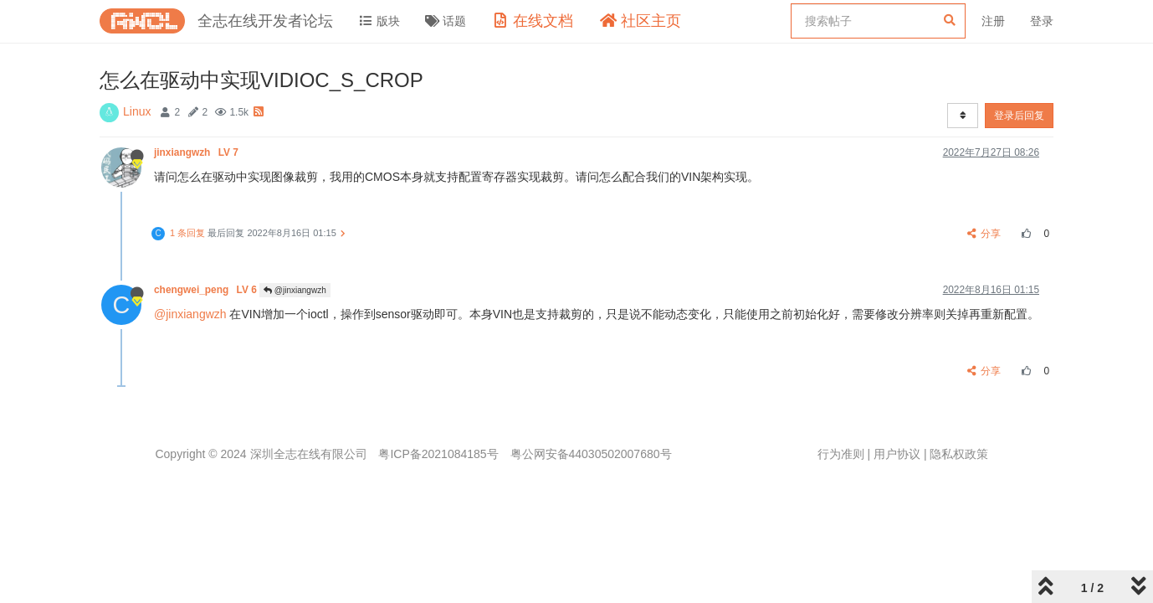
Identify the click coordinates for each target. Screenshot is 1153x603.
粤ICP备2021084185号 (438, 454)
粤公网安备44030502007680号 (591, 454)
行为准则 (840, 454)
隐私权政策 (959, 454)
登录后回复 (1019, 115)
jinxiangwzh (197, 152)
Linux (137, 111)
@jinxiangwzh (295, 290)
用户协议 (897, 454)
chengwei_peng (206, 290)
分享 (984, 234)
